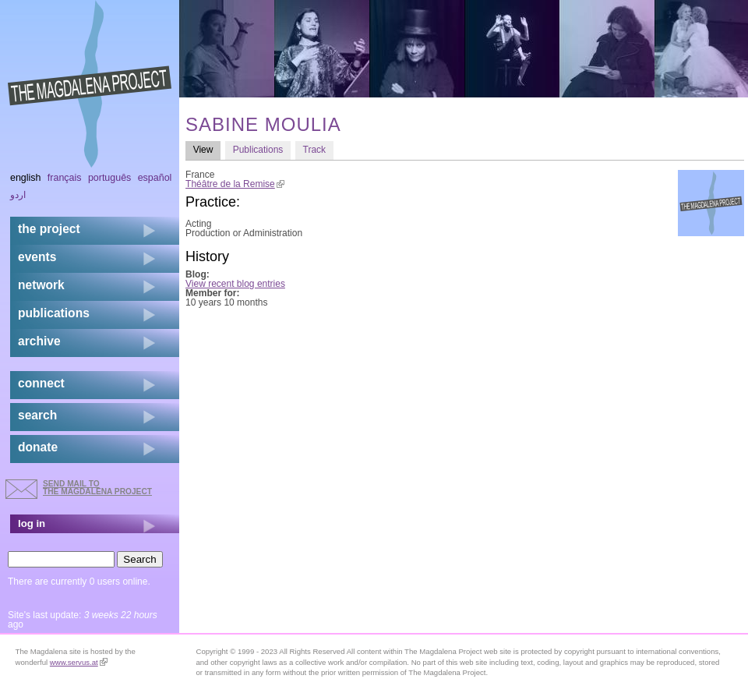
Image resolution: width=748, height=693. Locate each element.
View (207, 149)
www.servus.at (79, 662)
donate (38, 447)
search (37, 415)
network (41, 285)
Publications (258, 149)
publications (54, 313)
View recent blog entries (235, 283)
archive (39, 341)
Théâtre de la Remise (234, 184)
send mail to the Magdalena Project (97, 487)
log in (31, 523)
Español (155, 177)
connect (41, 383)
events (37, 256)
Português (109, 177)
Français (65, 177)
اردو (18, 194)
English (25, 177)
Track (314, 149)
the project (49, 228)
